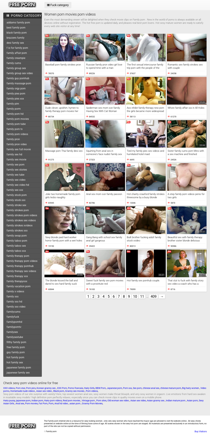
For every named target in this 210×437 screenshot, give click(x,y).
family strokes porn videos (22, 215)
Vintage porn (88, 400)
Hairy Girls (89, 388)
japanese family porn (19, 367)
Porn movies (31, 403)
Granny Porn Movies (92, 403)
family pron (13, 139)
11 (142, 296)
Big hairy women (191, 388)
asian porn (75, 403)
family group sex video (20, 73)
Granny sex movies (75, 391)
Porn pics (31, 388)
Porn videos (92, 391)
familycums (13, 311)
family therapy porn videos (22, 261)
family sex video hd (18, 184)
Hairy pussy (9, 400)
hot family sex (15, 362)
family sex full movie (19, 149)
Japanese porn (114, 388)
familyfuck (13, 316)
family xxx (13, 296)
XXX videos (9, 388)
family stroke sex (16, 205)
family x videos (15, 291)
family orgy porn (16, 88)
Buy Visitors (201, 431)
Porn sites (101, 400)
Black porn (58, 391)
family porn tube (16, 124)
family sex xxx (15, 189)
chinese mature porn (170, 388)
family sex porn (15, 164)
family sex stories (17, 169)
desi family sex (15, 42)
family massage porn (19, 83)
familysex (12, 332)
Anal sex (20, 403)
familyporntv (14, 326)
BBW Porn (100, 388)
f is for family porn (17, 47)
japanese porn (23, 400)
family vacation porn (19, 286)
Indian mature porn (176, 400)
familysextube (15, 337)
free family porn (16, 347)
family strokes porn (18, 210)
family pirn (13, 103)
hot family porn (15, 357)
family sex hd (14, 154)
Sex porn (137, 388)
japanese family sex (18, 372)
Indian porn (37, 400)
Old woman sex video (118, 400)
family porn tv (15, 129)
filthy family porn (16, 342)
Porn (51, 403)
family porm (14, 108)
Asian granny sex (156, 400)
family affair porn (17, 53)
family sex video (16, 179)
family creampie (16, 58)
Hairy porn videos (53, 400)
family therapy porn (18, 255)
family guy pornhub (18, 78)
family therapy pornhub (20, 266)
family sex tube (15, 174)
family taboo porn (17, 240)
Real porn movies (72, 400)
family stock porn (17, 195)
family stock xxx (16, 200)
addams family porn (18, 22)
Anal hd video (61, 403)
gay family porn (16, 352)
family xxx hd (14, 301)
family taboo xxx (16, 250)
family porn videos (17, 134)
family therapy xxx (17, 276)
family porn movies (18, 118)
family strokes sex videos (21, 220)
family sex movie (16, 159)
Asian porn (192, 400)
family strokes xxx (17, 230)
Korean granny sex (46, 388)
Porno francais (75, 388)
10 (135, 296)
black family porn (17, 32)
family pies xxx (15, 98)
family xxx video (16, 306)
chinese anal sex (151, 388)
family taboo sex (16, 245)
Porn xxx (127, 388)
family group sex (16, 68)
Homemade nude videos (22, 391)
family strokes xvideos (19, 225)
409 (154, 296)
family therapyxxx (17, 281)
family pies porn (16, 93)
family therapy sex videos (21, 271)
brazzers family (15, 37)
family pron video (17, 144)
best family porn (16, 27)
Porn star (20, 388)
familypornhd (14, 321)
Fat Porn (43, 403)
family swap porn (17, 235)
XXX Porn (62, 388)
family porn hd (15, 113)
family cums (14, 63)
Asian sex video (44, 391)
